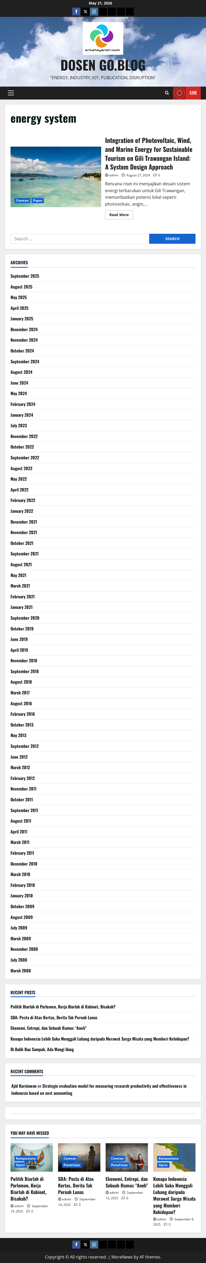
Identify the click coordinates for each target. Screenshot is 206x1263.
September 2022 (25, 457)
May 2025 (19, 297)
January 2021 (22, 607)
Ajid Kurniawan (24, 1086)
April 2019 (19, 650)
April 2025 (19, 308)
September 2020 (25, 618)
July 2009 (19, 927)
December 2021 (24, 522)
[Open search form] (167, 93)
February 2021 (23, 596)
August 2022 (21, 468)
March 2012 (20, 767)
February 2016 (23, 714)
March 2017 (20, 692)
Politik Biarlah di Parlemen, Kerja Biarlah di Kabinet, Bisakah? (63, 1006)
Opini (20, 1165)
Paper (38, 200)
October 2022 (22, 447)
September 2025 (25, 276)
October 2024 (22, 350)
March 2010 (20, 874)
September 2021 (25, 553)
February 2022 (23, 500)
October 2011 (22, 799)
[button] (11, 92)
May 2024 (19, 393)
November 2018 (24, 660)
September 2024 (25, 361)
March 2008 (21, 970)
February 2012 (23, 778)
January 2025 (22, 318)
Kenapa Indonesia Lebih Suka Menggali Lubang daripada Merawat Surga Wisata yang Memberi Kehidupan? (100, 1039)
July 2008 (19, 960)
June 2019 (19, 639)
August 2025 (21, 287)
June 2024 (19, 383)
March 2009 (21, 938)
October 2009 (22, 906)
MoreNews (122, 1257)
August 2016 (21, 703)
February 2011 (22, 853)
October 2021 (22, 543)
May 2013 (18, 735)
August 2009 (22, 917)
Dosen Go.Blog (103, 64)
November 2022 (24, 436)
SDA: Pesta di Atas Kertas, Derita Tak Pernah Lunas (54, 1017)
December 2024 (24, 329)
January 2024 (22, 415)
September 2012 (25, 746)
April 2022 (19, 489)
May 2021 (18, 575)
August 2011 (21, 821)
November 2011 (24, 788)
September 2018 (25, 671)
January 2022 (22, 511)
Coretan (22, 200)
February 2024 (23, 404)
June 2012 (19, 757)
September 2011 (24, 810)
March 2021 (20, 586)
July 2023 (19, 425)
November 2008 (24, 949)
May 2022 (19, 479)
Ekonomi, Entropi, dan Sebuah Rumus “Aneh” (48, 1028)
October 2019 (22, 628)
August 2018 (21, 682)
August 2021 (21, 564)
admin (113, 175)
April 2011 (19, 831)
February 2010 (23, 885)
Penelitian (72, 1165)
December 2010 (24, 864)
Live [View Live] (185, 93)
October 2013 (22, 725)
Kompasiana (26, 1158)
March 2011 (20, 842)
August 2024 (21, 372)
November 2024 (24, 340)
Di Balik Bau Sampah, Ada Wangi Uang (42, 1049)
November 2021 (24, 532)
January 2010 (22, 895)
